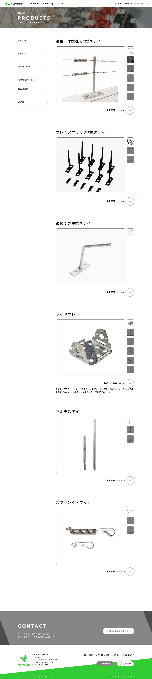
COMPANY (128, 655)
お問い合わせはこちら (116, 631)
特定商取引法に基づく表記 (44, 676)
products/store (123, 3)
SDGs (60, 3)
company (48, 3)
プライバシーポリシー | (26, 676)
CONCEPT (88, 655)
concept (34, 3)
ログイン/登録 (139, 4)
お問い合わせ (105, 664)
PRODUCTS (103, 655)
